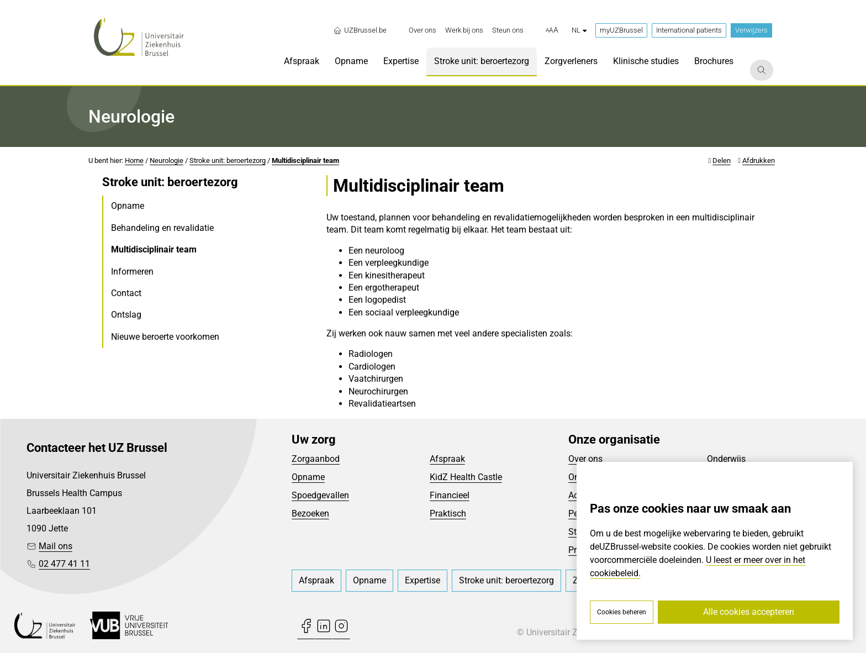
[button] (552, 30)
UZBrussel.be (360, 30)
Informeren (132, 271)
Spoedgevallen (320, 495)
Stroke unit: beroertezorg (227, 160)
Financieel (449, 495)
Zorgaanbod (316, 459)
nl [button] (579, 30)
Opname (127, 206)
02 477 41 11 (64, 564)
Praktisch (448, 513)
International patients (689, 30)
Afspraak (447, 459)
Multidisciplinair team (305, 160)
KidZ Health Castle (466, 477)
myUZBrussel (621, 30)
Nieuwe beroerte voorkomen (165, 336)
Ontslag (126, 314)
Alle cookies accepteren (748, 612)
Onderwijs (726, 459)
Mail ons (55, 546)
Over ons (585, 459)
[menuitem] (422, 30)
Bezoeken (310, 513)
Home (134, 160)
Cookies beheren (621, 612)
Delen (721, 160)
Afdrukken (758, 160)
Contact (126, 293)
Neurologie (166, 160)
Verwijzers (751, 30)
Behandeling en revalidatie (162, 228)
